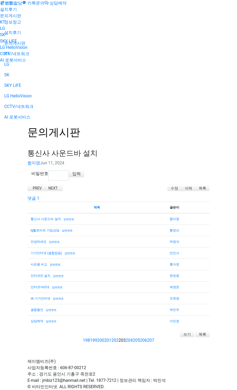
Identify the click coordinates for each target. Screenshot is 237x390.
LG (2, 28)
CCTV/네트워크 (14, 53)
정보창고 (8, 3)
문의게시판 (10, 15)
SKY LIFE (8, 41)
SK (2, 34)
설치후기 (8, 9)
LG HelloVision (13, 47)
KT (2, 22)
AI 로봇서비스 (13, 60)
